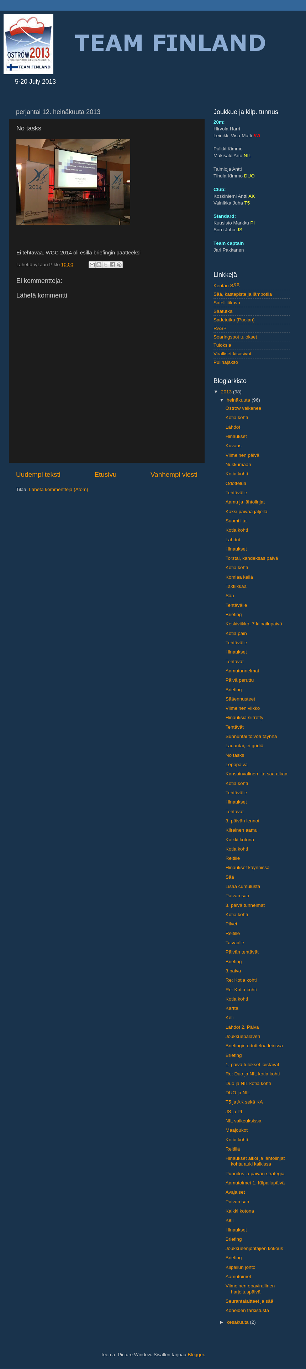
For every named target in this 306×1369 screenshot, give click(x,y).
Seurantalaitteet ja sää (249, 1301)
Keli (230, 1017)
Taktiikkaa (236, 586)
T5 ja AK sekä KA (244, 1102)
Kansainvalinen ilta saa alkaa (256, 773)
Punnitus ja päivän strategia (255, 1173)
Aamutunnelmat (242, 670)
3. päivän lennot (242, 820)
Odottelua (236, 483)
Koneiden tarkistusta (247, 1310)
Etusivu (106, 474)
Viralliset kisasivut (232, 353)
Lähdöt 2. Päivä (242, 1027)
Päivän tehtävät (242, 952)
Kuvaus (234, 445)
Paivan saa (237, 895)
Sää (230, 595)
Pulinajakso (225, 362)
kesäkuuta (238, 1322)
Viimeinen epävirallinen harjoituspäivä (250, 1288)
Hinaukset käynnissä (248, 867)
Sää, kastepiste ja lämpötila (242, 294)
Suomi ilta (236, 520)
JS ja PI (234, 1111)
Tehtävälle (236, 492)
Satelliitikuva (226, 302)
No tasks (235, 755)
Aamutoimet (238, 1276)
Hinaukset (236, 436)
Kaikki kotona (240, 839)
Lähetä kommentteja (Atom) (58, 489)
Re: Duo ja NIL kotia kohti (253, 1073)
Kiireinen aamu (242, 830)
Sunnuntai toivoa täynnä (251, 736)
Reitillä (233, 1149)
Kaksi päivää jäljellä (247, 511)
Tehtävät (235, 661)
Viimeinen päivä (242, 455)
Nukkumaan (238, 464)
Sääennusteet (240, 699)
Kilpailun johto (240, 1267)
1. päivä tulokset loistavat (252, 1064)
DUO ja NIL (238, 1092)
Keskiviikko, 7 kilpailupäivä (254, 623)
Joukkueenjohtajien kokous (254, 1248)
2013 (227, 391)
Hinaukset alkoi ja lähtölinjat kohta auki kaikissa (255, 1161)
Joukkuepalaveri (243, 1036)
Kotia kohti (237, 417)
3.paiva (233, 970)
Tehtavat (235, 811)
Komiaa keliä (239, 577)
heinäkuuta (239, 400)
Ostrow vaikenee (244, 408)
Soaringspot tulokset (235, 337)
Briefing (234, 614)
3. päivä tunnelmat (245, 905)
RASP (220, 328)
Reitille (233, 858)
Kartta (232, 1008)
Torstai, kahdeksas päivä (252, 558)
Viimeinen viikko (243, 708)
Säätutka (222, 311)
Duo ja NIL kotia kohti (248, 1083)
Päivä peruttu (240, 680)
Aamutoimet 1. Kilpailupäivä (255, 1182)
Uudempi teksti (38, 474)
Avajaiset (235, 1192)
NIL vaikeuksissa (244, 1120)
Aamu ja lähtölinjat (245, 502)
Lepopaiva (237, 764)
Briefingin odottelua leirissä (254, 1045)
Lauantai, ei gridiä (245, 745)
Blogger (196, 1354)
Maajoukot (237, 1130)
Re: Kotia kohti (241, 980)
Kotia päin (236, 633)
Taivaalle (235, 942)
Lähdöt (233, 427)
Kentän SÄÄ (226, 285)
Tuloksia (222, 345)
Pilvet (231, 923)
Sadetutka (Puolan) (234, 319)
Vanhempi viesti (174, 474)
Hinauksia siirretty (245, 717)
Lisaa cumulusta (243, 886)
